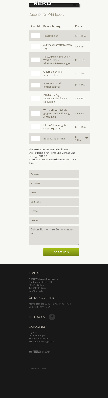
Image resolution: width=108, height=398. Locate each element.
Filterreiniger (50, 35)
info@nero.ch (36, 290)
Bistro (39, 352)
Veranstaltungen (37, 335)
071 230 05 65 (39, 287)
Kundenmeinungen (39, 338)
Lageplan (33, 332)
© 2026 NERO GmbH (37, 368)
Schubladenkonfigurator (41, 341)
